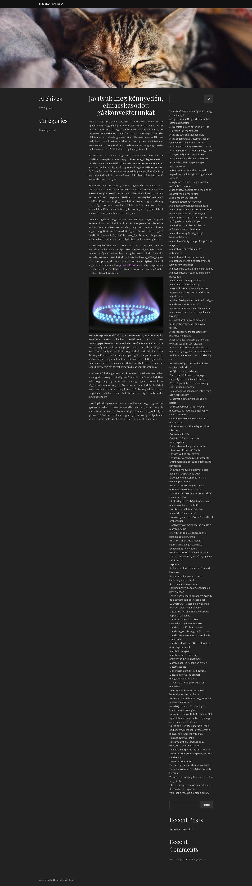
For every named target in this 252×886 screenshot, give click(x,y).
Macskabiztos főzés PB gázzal (186, 627)
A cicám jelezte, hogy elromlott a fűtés (190, 146)
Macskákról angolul (179, 651)
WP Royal (69, 879)
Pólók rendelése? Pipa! (181, 737)
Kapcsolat (58, 4)
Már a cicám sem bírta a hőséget (187, 670)
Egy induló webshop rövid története (189, 457)
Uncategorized (47, 130)
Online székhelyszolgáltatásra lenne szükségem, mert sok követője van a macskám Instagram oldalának (189, 729)
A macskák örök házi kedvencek (186, 256)
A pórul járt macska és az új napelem (189, 308)
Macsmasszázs (177, 666)
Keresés (206, 805)
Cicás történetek (178, 414)
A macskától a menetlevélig (184, 284)
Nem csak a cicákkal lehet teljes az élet (190, 713)
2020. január (46, 108)
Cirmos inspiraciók (179, 434)
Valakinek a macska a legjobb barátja (189, 792)
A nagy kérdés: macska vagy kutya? (188, 288)
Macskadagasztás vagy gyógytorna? (189, 631)
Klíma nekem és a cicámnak (184, 584)
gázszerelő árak (128, 265)
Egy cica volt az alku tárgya (184, 453)
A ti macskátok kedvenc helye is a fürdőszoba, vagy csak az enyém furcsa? (187, 323)
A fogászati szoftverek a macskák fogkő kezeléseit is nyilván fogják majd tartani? (190, 174)
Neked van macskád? (181, 829)
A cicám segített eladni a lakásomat (188, 158)
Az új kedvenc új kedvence (183, 371)
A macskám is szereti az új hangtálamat (191, 268)
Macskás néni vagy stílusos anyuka (188, 662)
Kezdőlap (44, 4)
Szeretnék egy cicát (180, 761)
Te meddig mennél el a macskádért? (189, 765)
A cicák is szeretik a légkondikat (186, 134)
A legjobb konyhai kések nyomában (188, 205)
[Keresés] (208, 99)
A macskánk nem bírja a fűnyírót (186, 280)
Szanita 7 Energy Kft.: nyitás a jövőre (189, 749)
